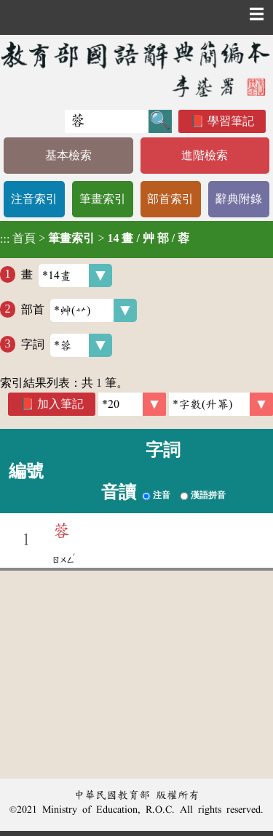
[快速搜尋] (107, 121)
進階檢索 (204, 155)
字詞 (66, 345)
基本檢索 (68, 155)
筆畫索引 (102, 199)
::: (4, 239)
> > (94, 238)
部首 (79, 310)
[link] (221, 404)
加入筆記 (60, 404)
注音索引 (34, 199)
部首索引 (170, 199)
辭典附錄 (238, 199)
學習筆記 (230, 121)
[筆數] (132, 404)
